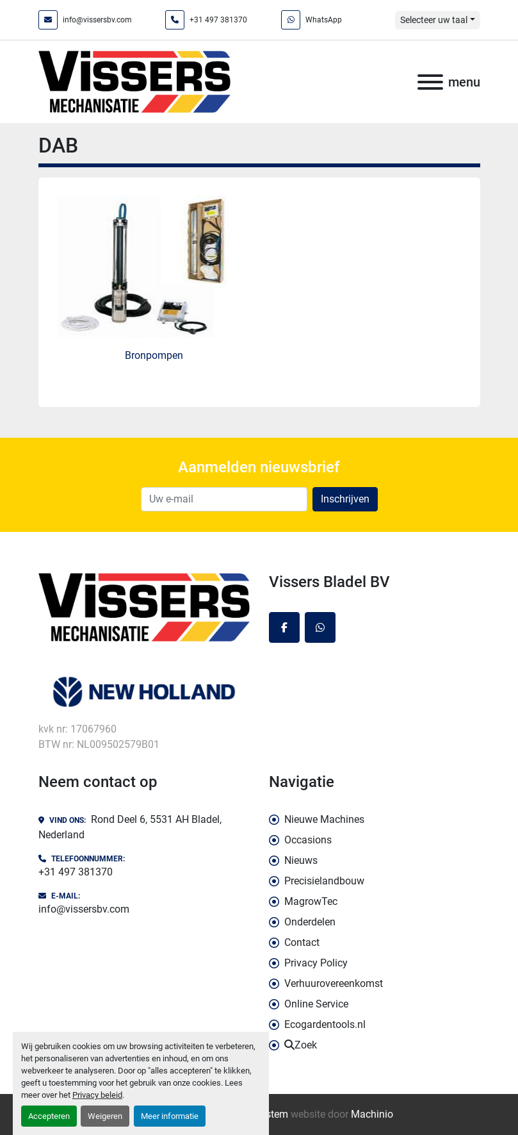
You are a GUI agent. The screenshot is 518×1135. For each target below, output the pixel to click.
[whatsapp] (320, 627)
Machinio (372, 1114)
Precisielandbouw (324, 881)
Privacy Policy (316, 963)
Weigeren (105, 1116)
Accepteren (49, 1116)
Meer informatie (169, 1116)
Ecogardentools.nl (325, 1024)
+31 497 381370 (218, 19)
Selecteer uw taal (433, 20)
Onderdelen (310, 922)
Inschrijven (345, 499)
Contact (302, 942)
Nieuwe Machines (324, 819)
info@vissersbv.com (97, 19)
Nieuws (301, 860)
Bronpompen (154, 355)
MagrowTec (310, 901)
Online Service (316, 1004)
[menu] (430, 82)
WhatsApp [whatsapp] (323, 19)
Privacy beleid (97, 1095)
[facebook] (284, 627)
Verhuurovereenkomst (333, 983)
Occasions (308, 840)
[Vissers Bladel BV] (144, 606)
